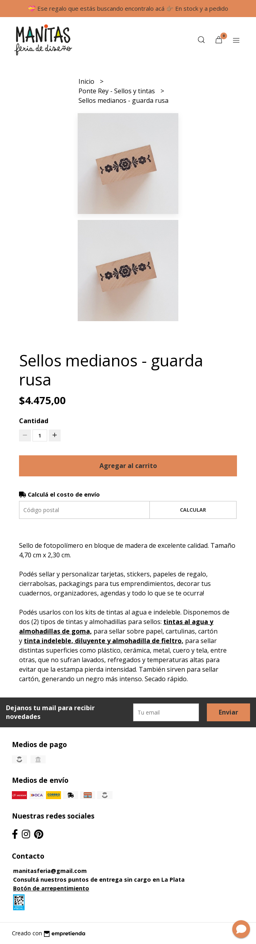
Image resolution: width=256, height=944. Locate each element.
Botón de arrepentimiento (51, 888)
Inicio (87, 81)
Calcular (193, 509)
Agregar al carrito (128, 465)
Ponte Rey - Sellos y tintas (117, 91)
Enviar (228, 712)
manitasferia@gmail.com (50, 871)
